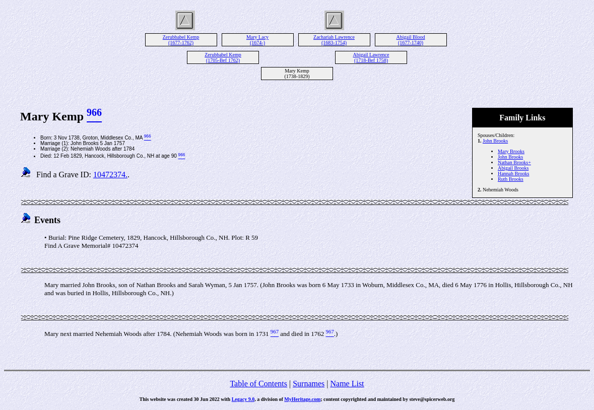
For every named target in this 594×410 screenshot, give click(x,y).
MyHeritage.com (302, 399)
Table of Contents (258, 383)
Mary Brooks (511, 151)
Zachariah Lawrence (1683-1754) (334, 39)
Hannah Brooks (514, 173)
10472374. (110, 174)
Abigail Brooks (513, 168)
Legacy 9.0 (243, 399)
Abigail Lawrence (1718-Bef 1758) (371, 57)
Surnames (308, 383)
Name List (347, 383)
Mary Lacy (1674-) (257, 39)
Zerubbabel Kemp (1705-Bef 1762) (223, 57)
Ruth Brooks (510, 179)
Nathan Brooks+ (514, 162)
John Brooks (495, 141)
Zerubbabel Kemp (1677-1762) (181, 39)
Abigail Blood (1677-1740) (411, 39)
